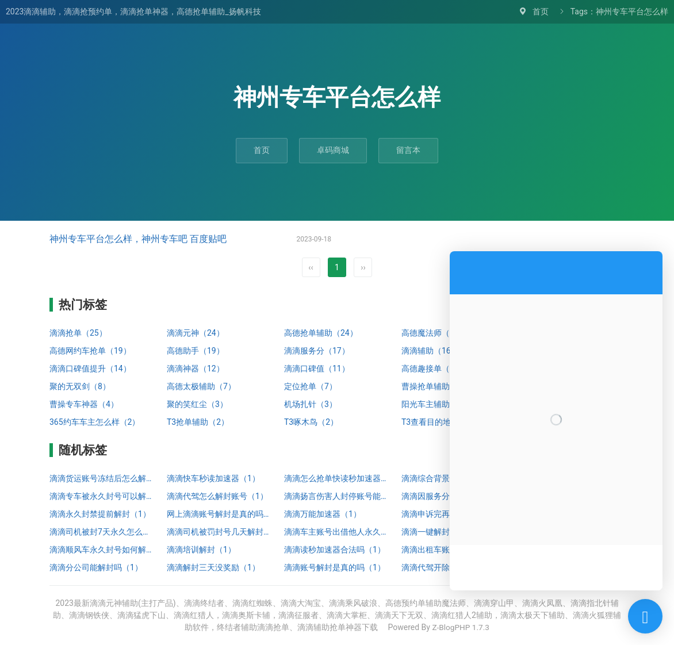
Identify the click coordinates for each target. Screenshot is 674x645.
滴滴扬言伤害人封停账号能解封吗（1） (337, 496)
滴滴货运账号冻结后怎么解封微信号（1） (102, 478)
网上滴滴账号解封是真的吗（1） (220, 514)
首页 (541, 11)
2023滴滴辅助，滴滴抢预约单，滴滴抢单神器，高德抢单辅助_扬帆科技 (133, 11)
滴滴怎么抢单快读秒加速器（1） (337, 478)
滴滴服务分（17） (317, 350)
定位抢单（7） (310, 386)
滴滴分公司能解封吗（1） (96, 567)
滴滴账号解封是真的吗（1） (334, 567)
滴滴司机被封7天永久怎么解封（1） (102, 531)
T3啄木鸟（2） (311, 422)
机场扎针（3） (310, 404)
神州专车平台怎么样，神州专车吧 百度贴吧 (138, 238)
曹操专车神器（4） (83, 404)
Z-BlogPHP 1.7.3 (460, 627)
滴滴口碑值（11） (317, 368)
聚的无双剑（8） (79, 386)
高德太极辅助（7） (201, 386)
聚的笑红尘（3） (197, 404)
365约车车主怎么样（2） (94, 422)
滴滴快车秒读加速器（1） (213, 478)
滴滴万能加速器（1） (322, 514)
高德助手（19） (195, 350)
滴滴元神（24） (195, 332)
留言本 (408, 150)
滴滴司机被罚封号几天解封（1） (220, 531)
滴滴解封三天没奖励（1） (213, 567)
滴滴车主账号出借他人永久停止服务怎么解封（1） (337, 531)
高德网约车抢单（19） (90, 350)
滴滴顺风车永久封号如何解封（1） (102, 549)
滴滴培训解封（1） (201, 549)
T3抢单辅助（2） (198, 422)
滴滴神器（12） (195, 368)
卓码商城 (333, 150)
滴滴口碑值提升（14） (90, 368)
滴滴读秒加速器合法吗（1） (334, 549)
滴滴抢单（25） (78, 332)
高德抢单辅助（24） (321, 332)
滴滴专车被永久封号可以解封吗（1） (102, 496)
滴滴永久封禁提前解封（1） (100, 514)
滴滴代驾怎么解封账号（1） (217, 496)
